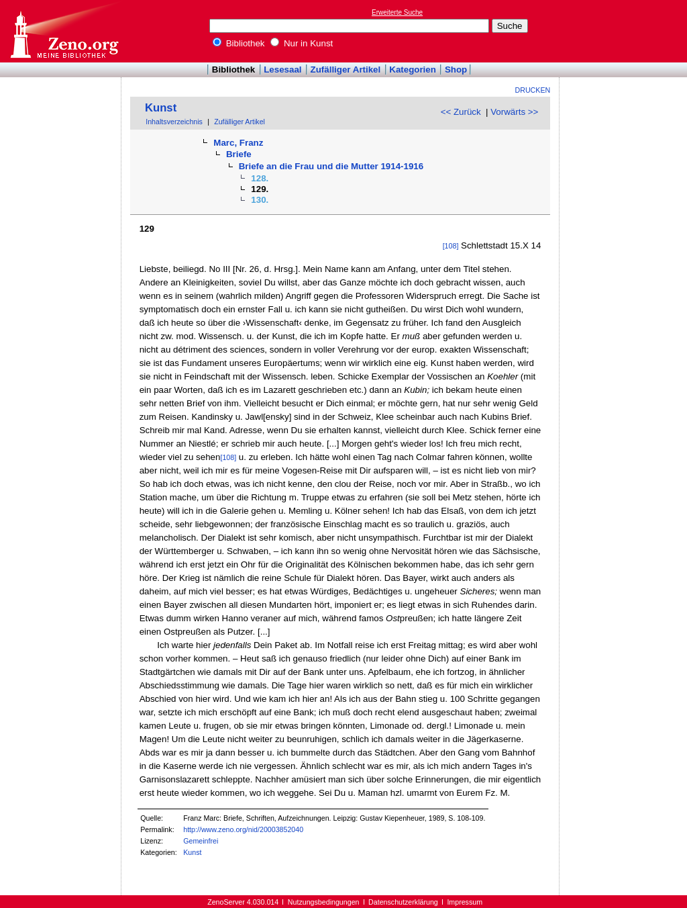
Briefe (239, 154)
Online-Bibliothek (63, 31)
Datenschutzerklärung (403, 902)
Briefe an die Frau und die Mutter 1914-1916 (331, 166)
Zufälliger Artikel (346, 69)
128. (259, 178)
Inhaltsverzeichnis (174, 122)
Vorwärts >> (514, 112)
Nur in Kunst (301, 43)
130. (259, 200)
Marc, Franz (238, 143)
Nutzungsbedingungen (324, 902)
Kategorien (412, 69)
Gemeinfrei (200, 841)
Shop (456, 69)
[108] (451, 246)
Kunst (160, 107)
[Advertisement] (625, 31)
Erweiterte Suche (397, 12)
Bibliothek (239, 43)
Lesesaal (282, 69)
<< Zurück (461, 112)
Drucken (533, 90)
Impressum (464, 902)
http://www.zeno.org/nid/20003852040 (243, 829)
